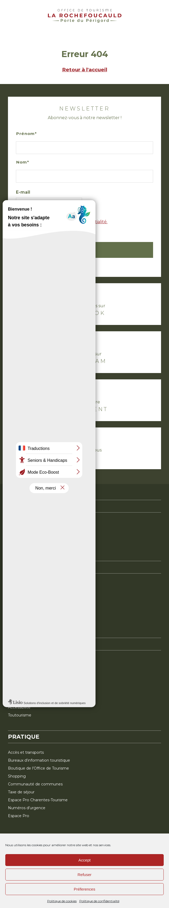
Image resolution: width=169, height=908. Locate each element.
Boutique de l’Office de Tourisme (38, 768)
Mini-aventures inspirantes (32, 622)
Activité (15, 667)
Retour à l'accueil (84, 70)
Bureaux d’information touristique (39, 760)
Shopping (17, 776)
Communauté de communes (35, 784)
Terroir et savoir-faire (26, 606)
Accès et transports (26, 752)
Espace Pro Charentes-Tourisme (38, 800)
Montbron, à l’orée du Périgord (36, 529)
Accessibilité (19, 707)
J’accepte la (85, 225)
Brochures (17, 699)
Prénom (25, 133)
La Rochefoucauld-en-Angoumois (39, 521)
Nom (21, 162)
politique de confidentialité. (78, 221)
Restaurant (18, 675)
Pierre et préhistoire (26, 590)
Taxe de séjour (21, 792)
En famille (17, 614)
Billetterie (17, 691)
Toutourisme (19, 715)
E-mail (23, 192)
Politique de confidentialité (99, 901)
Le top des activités (26, 537)
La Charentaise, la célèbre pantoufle (41, 545)
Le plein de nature (25, 582)
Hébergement (21, 659)
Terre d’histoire (21, 598)
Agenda (15, 683)
